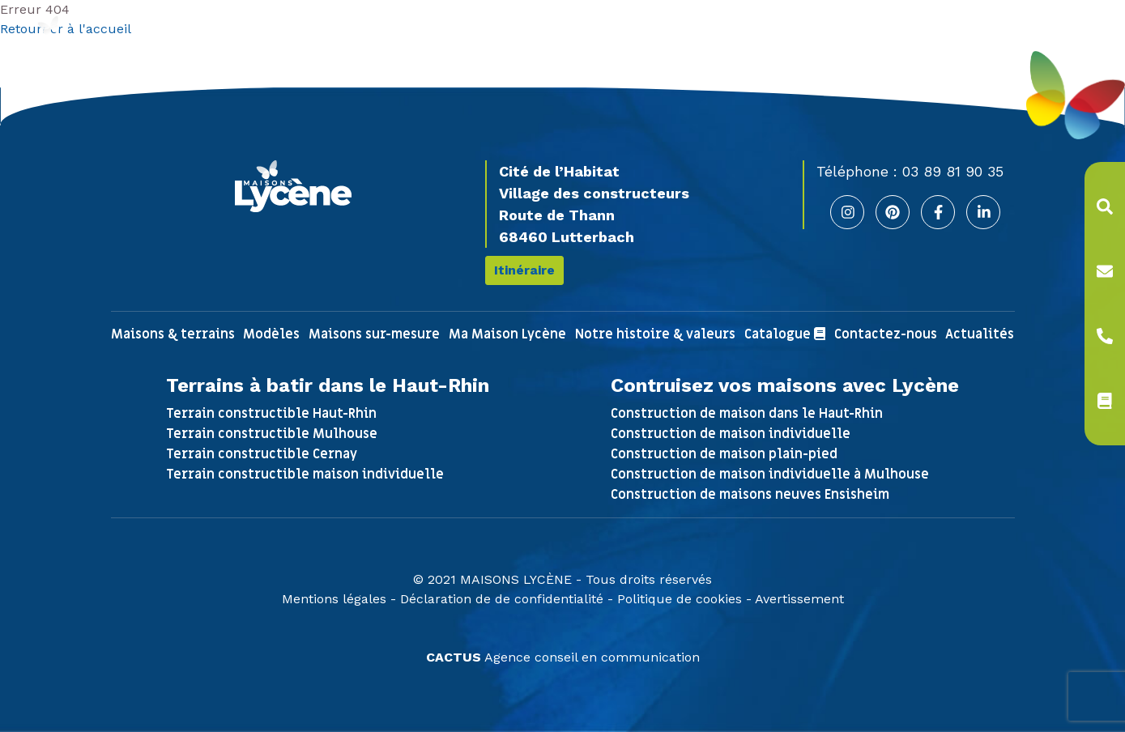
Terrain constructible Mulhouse (271, 434)
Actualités (979, 334)
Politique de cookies (679, 598)
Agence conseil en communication (563, 657)
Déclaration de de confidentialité (501, 598)
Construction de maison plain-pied (724, 454)
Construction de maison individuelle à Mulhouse (770, 474)
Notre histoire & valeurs (655, 334)
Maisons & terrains (173, 334)
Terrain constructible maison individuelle (305, 474)
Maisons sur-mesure (374, 334)
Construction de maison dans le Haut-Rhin (747, 414)
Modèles (271, 334)
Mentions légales (334, 598)
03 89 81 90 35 (953, 171)
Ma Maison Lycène (507, 334)
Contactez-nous (885, 334)
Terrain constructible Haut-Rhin (271, 414)
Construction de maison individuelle (730, 434)
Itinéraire (524, 270)
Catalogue (784, 334)
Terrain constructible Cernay (261, 454)
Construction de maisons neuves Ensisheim (750, 495)
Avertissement (799, 598)
